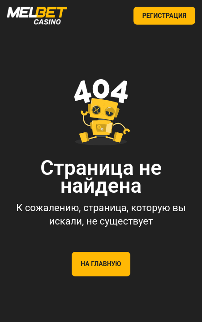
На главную (101, 263)
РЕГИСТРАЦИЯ (164, 15)
